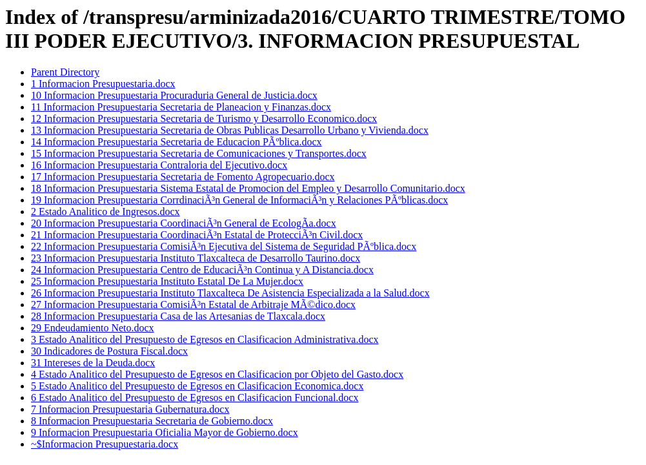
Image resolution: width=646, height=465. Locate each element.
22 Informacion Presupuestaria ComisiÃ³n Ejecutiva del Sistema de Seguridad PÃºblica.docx (223, 246)
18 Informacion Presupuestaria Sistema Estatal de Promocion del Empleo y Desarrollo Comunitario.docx (248, 188)
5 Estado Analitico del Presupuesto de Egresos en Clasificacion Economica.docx (197, 385)
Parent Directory (65, 72)
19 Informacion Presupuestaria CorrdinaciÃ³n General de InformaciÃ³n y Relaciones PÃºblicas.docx (239, 199)
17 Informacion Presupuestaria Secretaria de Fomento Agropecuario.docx (183, 176)
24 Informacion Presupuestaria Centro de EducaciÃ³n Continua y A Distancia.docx (202, 269)
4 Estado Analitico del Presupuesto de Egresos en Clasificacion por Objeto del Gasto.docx (217, 374)
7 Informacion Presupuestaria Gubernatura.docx (130, 409)
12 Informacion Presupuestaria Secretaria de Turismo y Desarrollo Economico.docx (204, 118)
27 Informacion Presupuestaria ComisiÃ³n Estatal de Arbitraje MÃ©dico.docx (193, 304)
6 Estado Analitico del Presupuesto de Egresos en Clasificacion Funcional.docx (194, 397)
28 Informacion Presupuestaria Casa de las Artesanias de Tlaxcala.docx (178, 316)
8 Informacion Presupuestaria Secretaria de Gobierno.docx (152, 420)
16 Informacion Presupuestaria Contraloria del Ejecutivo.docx (159, 165)
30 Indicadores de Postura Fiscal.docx (109, 351)
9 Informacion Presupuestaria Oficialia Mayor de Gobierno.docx (164, 432)
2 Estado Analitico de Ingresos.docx (105, 211)
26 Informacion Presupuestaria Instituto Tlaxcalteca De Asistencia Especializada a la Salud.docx (230, 292)
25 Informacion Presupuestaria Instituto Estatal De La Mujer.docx (167, 281)
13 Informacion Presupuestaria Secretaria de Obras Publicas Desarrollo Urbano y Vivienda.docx (230, 130)
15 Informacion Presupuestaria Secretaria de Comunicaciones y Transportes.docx (199, 153)
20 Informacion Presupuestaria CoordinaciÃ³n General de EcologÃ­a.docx (183, 223)
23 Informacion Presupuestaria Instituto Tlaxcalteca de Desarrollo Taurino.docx (195, 258)
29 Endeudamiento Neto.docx (92, 327)
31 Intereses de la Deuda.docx (93, 362)
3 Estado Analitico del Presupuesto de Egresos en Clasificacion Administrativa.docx (205, 339)
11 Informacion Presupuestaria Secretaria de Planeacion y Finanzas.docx (181, 106)
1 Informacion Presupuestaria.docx (103, 83)
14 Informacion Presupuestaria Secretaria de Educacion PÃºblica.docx (176, 141)
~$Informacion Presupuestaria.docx (104, 444)
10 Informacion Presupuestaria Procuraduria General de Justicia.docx (174, 95)
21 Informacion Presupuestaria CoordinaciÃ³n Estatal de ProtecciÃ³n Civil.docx (197, 234)
